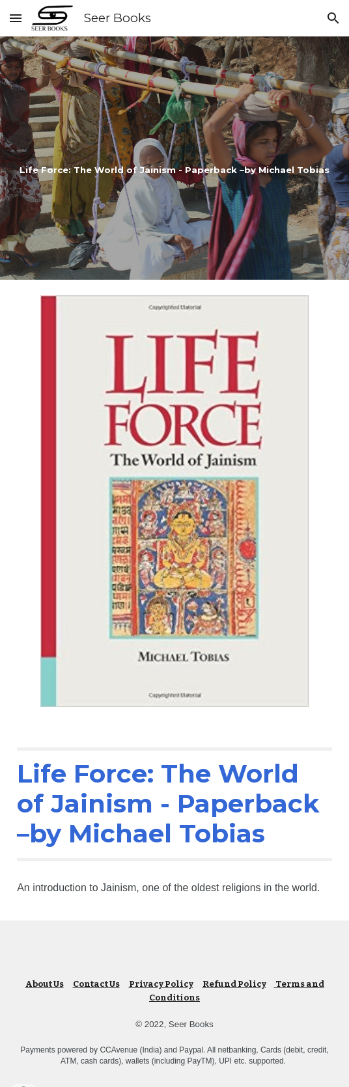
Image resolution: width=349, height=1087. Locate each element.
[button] (15, 18)
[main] (174, 158)
